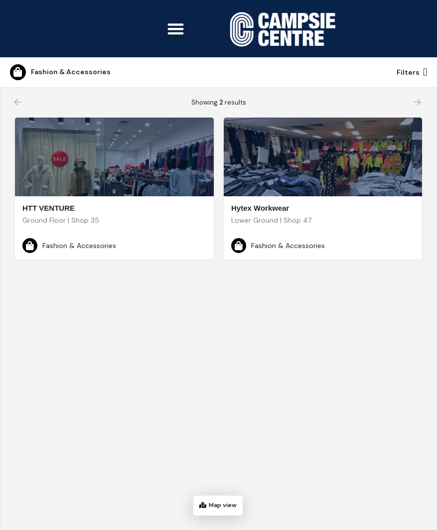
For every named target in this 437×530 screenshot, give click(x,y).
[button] (175, 28)
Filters (412, 72)
